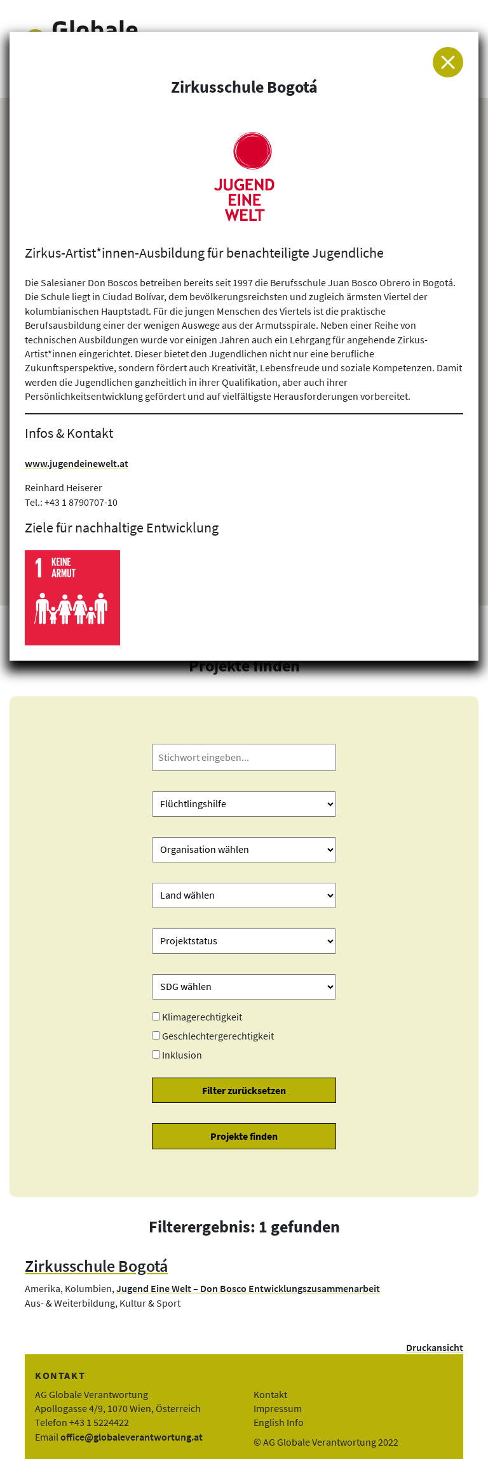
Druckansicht (434, 1347)
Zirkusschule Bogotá (96, 1266)
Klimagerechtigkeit (202, 1016)
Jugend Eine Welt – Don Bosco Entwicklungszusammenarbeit (248, 1288)
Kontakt (270, 1394)
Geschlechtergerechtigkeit (218, 1035)
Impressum (278, 1408)
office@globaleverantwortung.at (131, 1436)
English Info (279, 1422)
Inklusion (182, 1054)
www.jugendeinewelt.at (76, 463)
